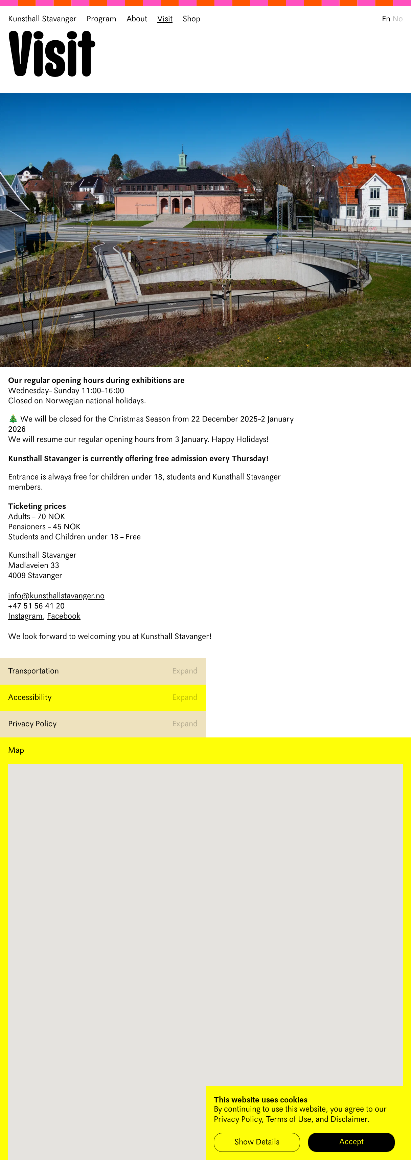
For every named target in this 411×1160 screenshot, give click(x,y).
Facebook (64, 617)
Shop (191, 19)
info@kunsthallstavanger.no (56, 596)
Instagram (25, 617)
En (386, 19)
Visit (165, 19)
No (397, 19)
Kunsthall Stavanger (42, 19)
